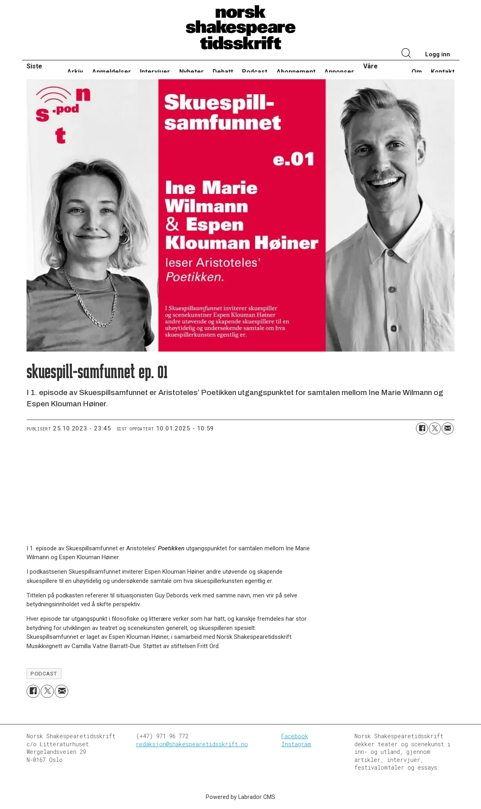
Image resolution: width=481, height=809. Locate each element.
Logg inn (437, 54)
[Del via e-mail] (448, 428)
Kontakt (442, 72)
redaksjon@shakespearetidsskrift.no (192, 744)
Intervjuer (155, 72)
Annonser (339, 72)
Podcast (254, 72)
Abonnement (295, 72)
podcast (44, 673)
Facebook (294, 736)
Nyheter (191, 72)
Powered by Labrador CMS (240, 797)
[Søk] (407, 54)
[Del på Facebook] (422, 428)
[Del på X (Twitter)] (435, 428)
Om (416, 72)
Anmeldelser (111, 72)
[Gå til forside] (240, 28)
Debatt (223, 72)
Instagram (296, 744)
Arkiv (75, 72)
